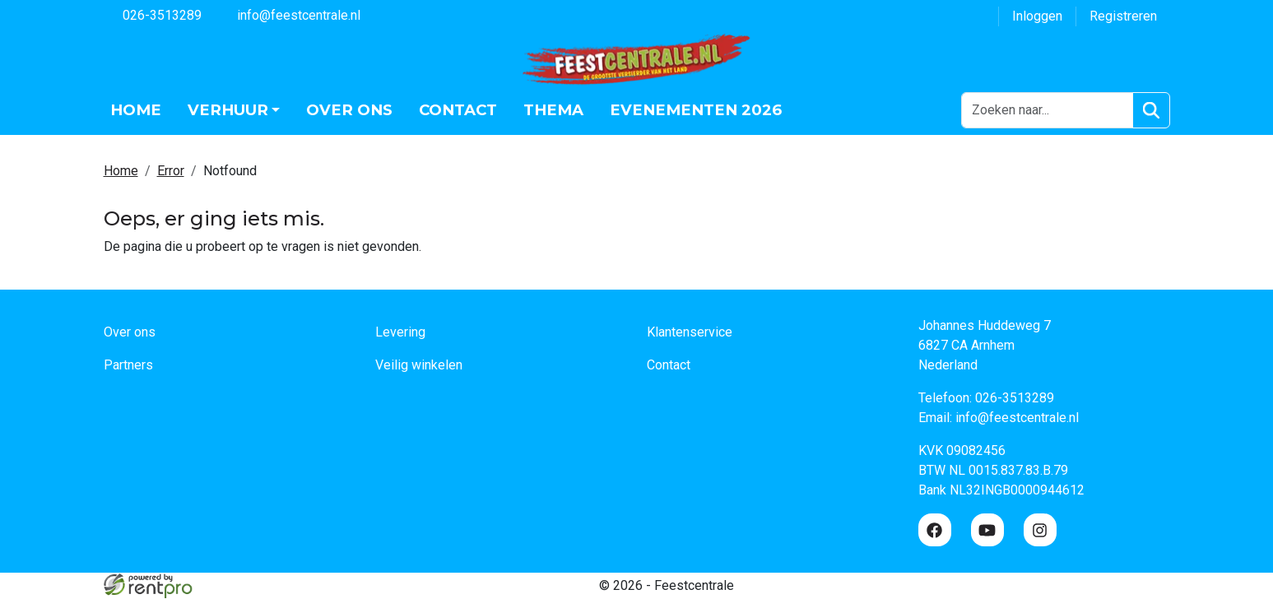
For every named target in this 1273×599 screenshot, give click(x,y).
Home (135, 109)
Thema (553, 109)
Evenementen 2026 (696, 109)
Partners (128, 366)
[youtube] (987, 530)
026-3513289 (153, 14)
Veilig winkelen (418, 366)
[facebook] (934, 530)
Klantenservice (689, 333)
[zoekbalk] (1047, 110)
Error (170, 171)
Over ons (349, 109)
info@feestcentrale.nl (289, 14)
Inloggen (1037, 16)
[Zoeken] (1150, 110)
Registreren (1123, 16)
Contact (458, 109)
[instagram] (1040, 530)
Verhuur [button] (228, 109)
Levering (400, 333)
